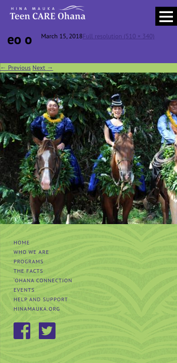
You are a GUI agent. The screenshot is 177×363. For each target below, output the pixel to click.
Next (43, 68)
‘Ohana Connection (43, 280)
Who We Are (31, 251)
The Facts (28, 270)
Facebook (23, 331)
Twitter (48, 331)
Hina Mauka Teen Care (46, 16)
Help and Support (41, 299)
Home (22, 242)
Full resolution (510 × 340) (118, 36)
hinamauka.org (37, 308)
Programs (29, 261)
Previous (15, 68)
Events (24, 289)
